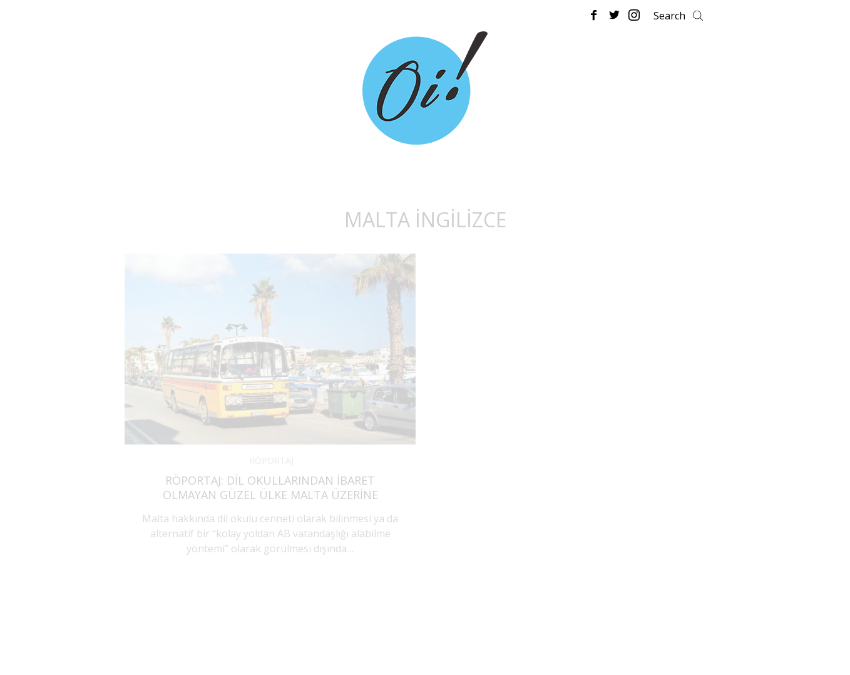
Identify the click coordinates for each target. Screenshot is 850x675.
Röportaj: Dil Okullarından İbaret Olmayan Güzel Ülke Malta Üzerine (270, 487)
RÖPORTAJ (271, 460)
